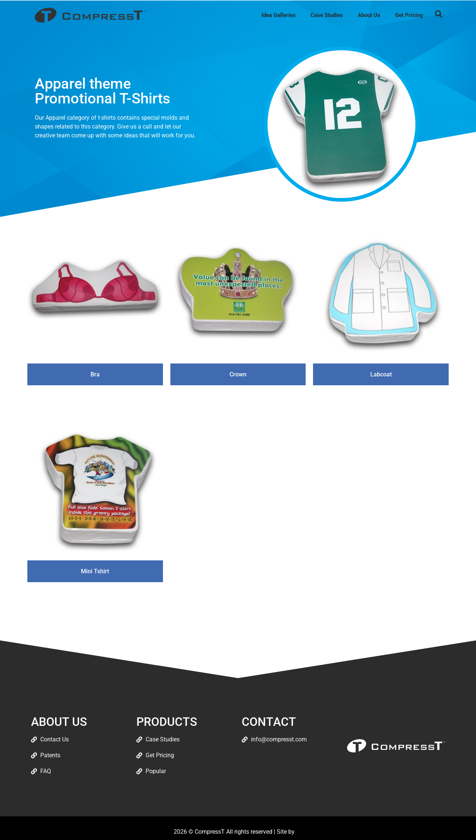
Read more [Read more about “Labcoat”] (380, 397)
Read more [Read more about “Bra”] (95, 397)
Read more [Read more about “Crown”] (237, 397)
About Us (369, 15)
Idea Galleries (279, 15)
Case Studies (326, 15)
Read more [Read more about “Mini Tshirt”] (95, 594)
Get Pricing (409, 15)
